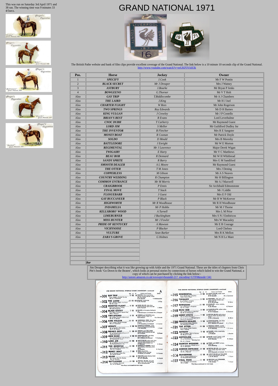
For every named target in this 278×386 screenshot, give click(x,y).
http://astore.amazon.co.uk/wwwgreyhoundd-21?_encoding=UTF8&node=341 (167, 277)
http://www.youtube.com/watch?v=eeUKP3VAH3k (167, 67)
